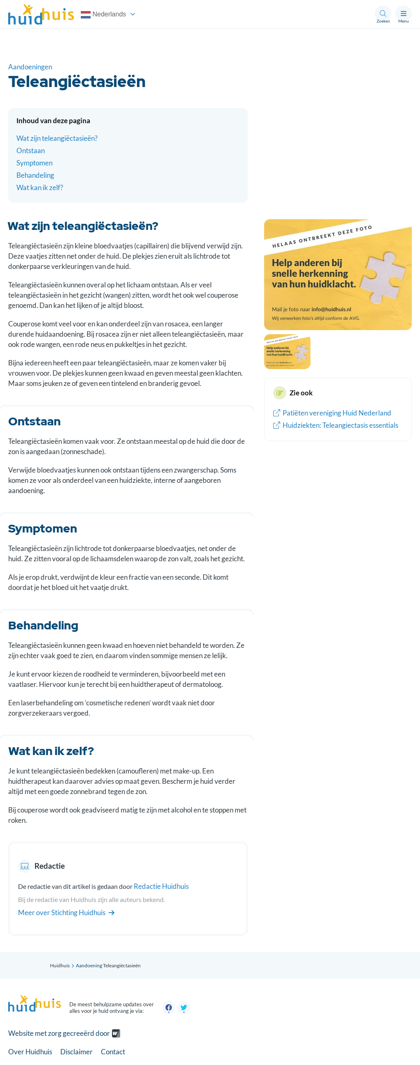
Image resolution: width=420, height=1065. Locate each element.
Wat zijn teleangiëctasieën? (57, 138)
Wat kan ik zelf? (39, 187)
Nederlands (103, 15)
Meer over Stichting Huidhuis (66, 912)
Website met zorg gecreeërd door (59, 1033)
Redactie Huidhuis (161, 886)
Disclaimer (76, 1051)
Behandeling (35, 175)
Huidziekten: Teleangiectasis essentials (335, 425)
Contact (113, 1051)
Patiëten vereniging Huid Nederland (332, 413)
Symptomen (34, 162)
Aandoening (89, 965)
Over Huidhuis (30, 1051)
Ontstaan (30, 150)
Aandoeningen (30, 66)
